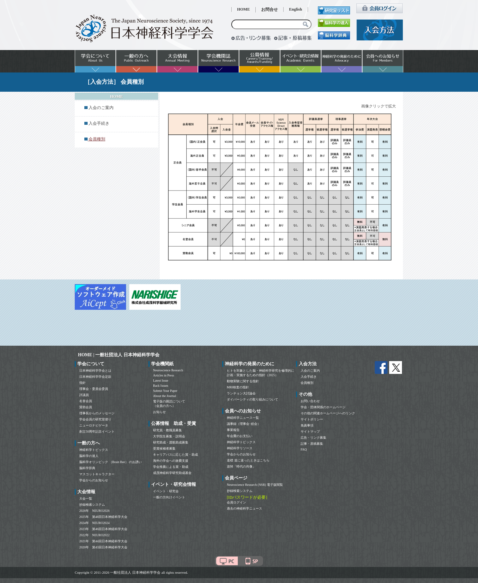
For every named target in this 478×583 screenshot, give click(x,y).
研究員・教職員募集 (167, 430)
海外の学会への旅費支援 (170, 460)
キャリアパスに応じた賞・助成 (175, 454)
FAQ (304, 449)
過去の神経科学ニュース (244, 508)
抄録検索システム (92, 504)
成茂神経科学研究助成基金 (172, 473)
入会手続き (99, 123)
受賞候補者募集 (164, 448)
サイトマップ (310, 431)
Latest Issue (160, 380)
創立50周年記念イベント (97, 431)
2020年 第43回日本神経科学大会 (103, 547)
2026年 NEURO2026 (94, 510)
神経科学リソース (239, 448)
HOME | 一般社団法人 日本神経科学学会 (118, 354)
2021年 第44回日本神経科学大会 (103, 541)
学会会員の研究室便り (95, 419)
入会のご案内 (101, 108)
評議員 (84, 395)
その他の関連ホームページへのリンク (328, 413)
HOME (243, 9)
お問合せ (269, 9)
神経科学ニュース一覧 (243, 417)
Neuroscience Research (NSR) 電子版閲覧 (255, 484)
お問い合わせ (310, 401)
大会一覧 (85, 498)
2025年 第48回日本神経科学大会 (103, 517)
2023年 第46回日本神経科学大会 (103, 529)
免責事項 (307, 425)
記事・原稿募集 (312, 443)
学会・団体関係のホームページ (323, 407)
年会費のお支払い (239, 436)
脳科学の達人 (88, 456)
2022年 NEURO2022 (94, 535)
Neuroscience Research (168, 370)
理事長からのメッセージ (97, 413)
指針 (82, 382)
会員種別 (307, 382)
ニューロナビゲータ (93, 425)
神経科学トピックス (93, 450)
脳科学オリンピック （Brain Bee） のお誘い (110, 462)
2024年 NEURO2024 (94, 523)
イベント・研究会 (166, 491)
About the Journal (164, 396)
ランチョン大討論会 (241, 393)
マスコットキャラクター (97, 474)
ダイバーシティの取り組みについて (252, 399)
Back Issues (160, 385)
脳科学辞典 (87, 468)
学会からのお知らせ (93, 480)
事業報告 (233, 430)
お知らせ (159, 412)
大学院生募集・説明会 (169, 436)
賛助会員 (85, 407)
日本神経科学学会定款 (95, 376)
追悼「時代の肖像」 (241, 466)
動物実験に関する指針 (243, 381)
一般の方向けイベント (169, 497)
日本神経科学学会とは (95, 370)
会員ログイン (236, 502)
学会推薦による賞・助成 (170, 467)
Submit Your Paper (165, 391)
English (295, 9)
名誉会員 (85, 401)
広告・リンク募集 (313, 437)
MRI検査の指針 (238, 387)
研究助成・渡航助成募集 (170, 442)
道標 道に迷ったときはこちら (248, 460)
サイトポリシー (312, 419)
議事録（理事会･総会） (243, 424)
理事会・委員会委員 (93, 389)
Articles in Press (163, 375)
